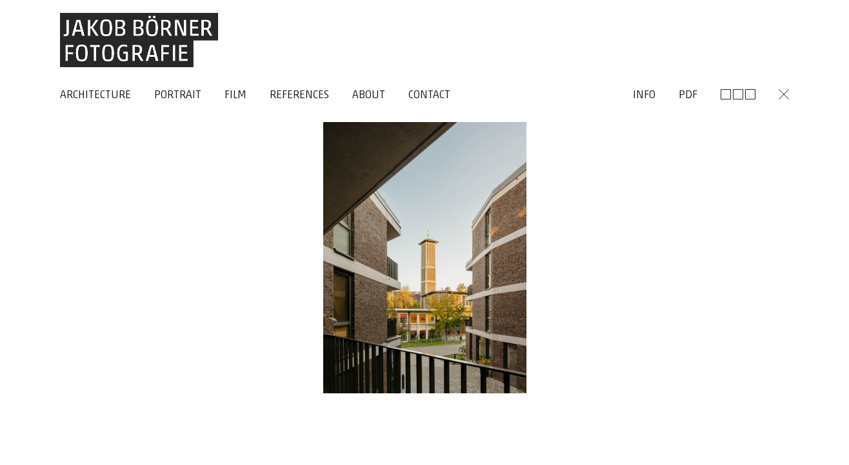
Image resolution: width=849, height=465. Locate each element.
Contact (429, 95)
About (368, 95)
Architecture (95, 95)
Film (235, 95)
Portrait (177, 95)
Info (644, 95)
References (299, 95)
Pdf (688, 95)
